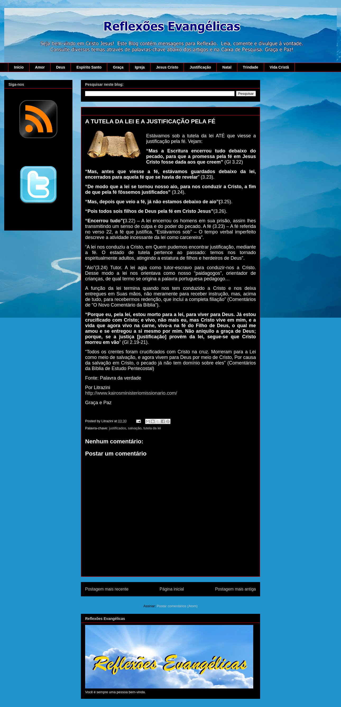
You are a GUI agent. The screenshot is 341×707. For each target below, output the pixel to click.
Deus (60, 67)
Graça (118, 67)
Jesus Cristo (167, 67)
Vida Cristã (279, 67)
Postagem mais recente (106, 589)
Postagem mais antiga (235, 589)
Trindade (250, 67)
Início (19, 67)
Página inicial (172, 589)
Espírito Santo (89, 67)
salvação (134, 428)
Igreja (140, 67)
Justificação (200, 67)
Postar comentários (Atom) (177, 606)
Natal (226, 67)
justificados (117, 428)
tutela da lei (152, 428)
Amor (40, 67)
